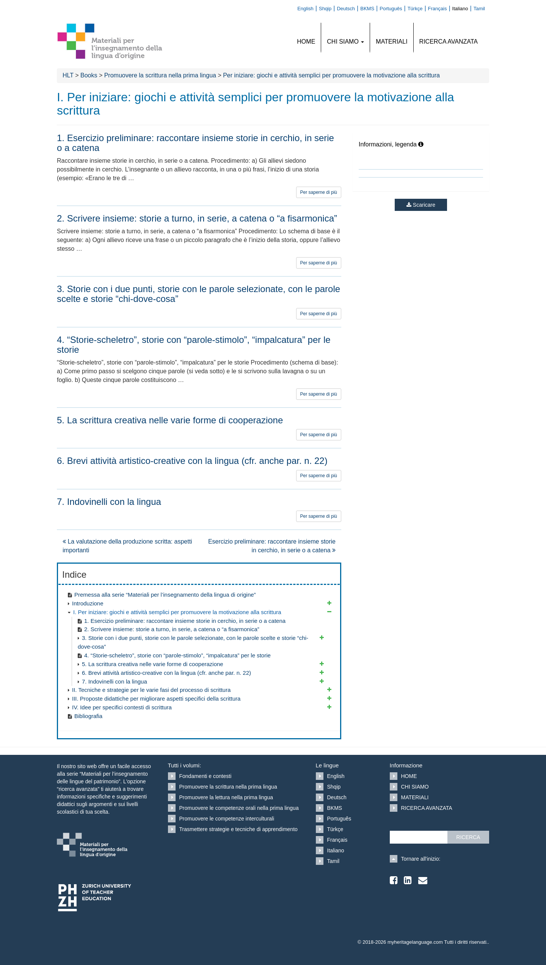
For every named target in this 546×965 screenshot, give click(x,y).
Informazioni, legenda (391, 144)
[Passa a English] (308, 8)
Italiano (335, 850)
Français (337, 840)
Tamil (333, 861)
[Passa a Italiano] (463, 8)
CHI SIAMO (345, 41)
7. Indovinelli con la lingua (114, 681)
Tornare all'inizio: (421, 859)
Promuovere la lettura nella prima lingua (226, 797)
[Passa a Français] (440, 8)
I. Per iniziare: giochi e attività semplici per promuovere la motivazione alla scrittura (177, 612)
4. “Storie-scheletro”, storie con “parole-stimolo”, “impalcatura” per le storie (177, 655)
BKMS (334, 808)
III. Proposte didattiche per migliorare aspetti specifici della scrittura (156, 698)
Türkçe (335, 829)
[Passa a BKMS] (370, 8)
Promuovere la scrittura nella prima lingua (228, 787)
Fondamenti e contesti (205, 776)
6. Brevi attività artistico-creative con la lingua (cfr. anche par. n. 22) (166, 673)
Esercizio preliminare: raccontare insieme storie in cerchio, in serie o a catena (272, 545)
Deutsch (337, 797)
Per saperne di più (318, 192)
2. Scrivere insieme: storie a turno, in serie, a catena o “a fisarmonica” (171, 629)
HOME (306, 41)
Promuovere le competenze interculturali (227, 819)
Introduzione (88, 603)
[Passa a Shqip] (328, 8)
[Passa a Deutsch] (348, 8)
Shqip (334, 787)
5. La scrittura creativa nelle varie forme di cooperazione (152, 664)
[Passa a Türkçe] (418, 8)
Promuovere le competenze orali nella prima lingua (239, 808)
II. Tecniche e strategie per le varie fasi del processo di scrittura (151, 690)
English (336, 776)
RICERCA (468, 837)
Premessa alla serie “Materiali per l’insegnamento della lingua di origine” (165, 594)
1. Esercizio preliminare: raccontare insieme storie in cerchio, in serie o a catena (185, 621)
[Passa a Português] (393, 8)
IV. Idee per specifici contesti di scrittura (122, 707)
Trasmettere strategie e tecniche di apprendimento (238, 829)
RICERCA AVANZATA (448, 41)
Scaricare (420, 205)
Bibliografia (88, 716)
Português (339, 819)
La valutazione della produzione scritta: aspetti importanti (127, 545)
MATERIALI (391, 41)
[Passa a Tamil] (481, 8)
